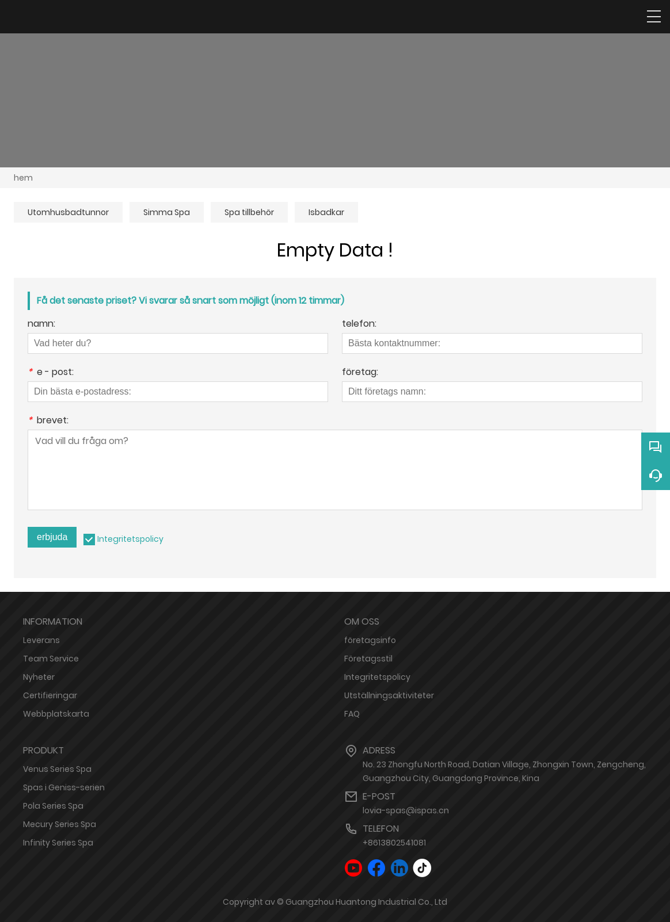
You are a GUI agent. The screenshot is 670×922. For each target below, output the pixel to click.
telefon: (359, 324)
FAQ (352, 714)
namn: (41, 324)
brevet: (48, 421)
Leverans (41, 640)
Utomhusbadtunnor (68, 212)
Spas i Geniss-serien (64, 787)
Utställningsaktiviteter (389, 695)
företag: (360, 373)
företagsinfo (370, 640)
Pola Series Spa (53, 806)
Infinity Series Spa (58, 842)
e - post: (51, 373)
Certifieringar (50, 695)
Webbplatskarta (56, 714)
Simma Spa (166, 212)
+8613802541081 (394, 842)
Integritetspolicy (130, 539)
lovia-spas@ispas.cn (406, 810)
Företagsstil (368, 658)
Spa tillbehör (249, 212)
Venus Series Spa (57, 769)
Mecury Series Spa (59, 824)
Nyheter (39, 677)
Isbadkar (326, 212)
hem (23, 177)
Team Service (51, 658)
